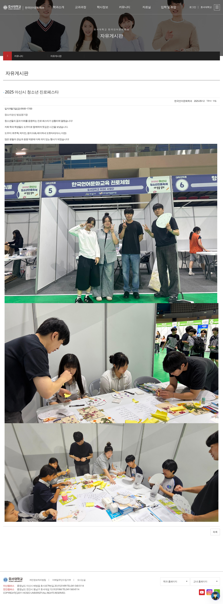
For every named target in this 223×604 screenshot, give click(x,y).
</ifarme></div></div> (215, 595)
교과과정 (80, 7)
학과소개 (58, 7)
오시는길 (81, 579)
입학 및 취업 (168, 7)
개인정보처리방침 (37, 579)
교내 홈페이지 (200, 581)
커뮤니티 (124, 7)
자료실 (146, 7)
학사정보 (102, 7)
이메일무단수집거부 (61, 579)
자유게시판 (55, 56)
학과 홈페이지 (170, 581)
